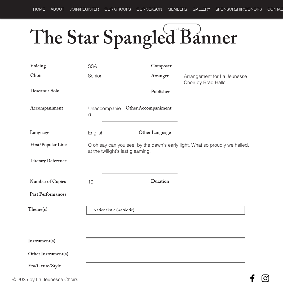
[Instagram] (265, 278)
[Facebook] (252, 278)
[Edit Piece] (182, 29)
